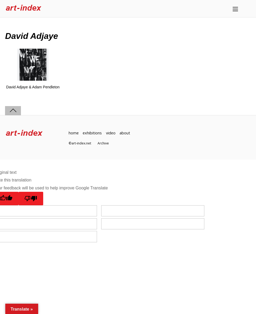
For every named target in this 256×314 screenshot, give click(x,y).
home (74, 132)
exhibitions (92, 132)
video (111, 132)
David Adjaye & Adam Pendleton (33, 87)
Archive (103, 143)
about (125, 132)
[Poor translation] (31, 198)
